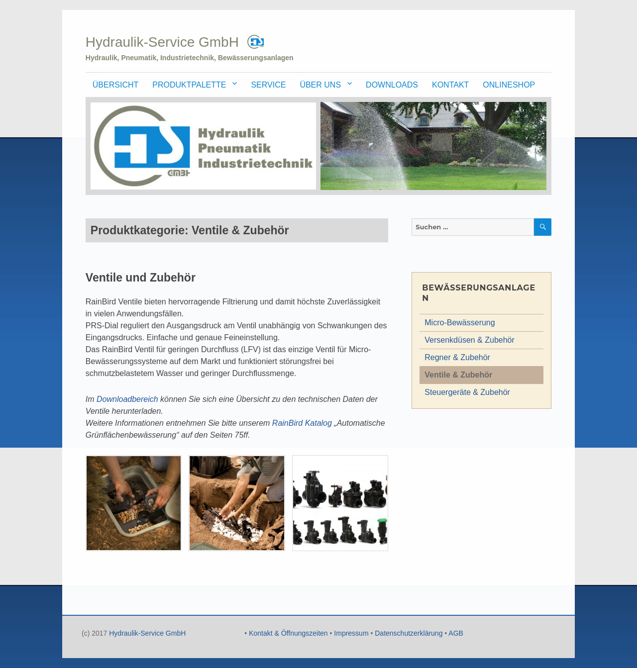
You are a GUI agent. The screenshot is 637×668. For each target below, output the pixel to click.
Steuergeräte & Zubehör (467, 392)
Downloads (392, 85)
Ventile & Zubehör (458, 375)
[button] (134, 507)
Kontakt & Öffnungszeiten (288, 633)
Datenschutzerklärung (408, 633)
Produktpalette (189, 85)
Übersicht (115, 85)
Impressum (351, 633)
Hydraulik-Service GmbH (162, 42)
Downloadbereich (127, 399)
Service (268, 85)
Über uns (320, 85)
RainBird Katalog (302, 423)
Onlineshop (509, 85)
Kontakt (450, 85)
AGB (455, 633)
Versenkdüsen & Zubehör (470, 340)
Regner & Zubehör (457, 357)
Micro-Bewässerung (460, 322)
